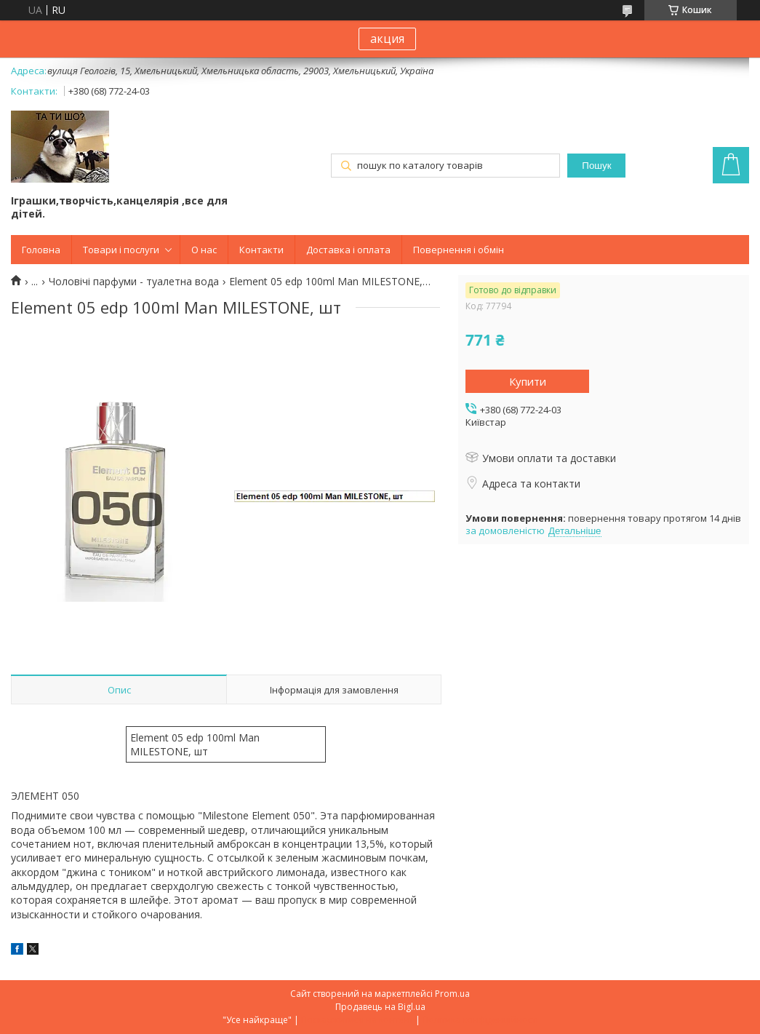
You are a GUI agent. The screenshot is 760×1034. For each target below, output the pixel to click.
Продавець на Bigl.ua (380, 1007)
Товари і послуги (121, 249)
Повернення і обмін (458, 249)
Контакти (261, 249)
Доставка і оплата (348, 249)
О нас (204, 249)
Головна (41, 249)
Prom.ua (452, 993)
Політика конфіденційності (480, 1020)
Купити (527, 381)
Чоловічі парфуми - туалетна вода (134, 281)
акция (387, 39)
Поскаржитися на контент (357, 1020)
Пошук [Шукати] (596, 165)
